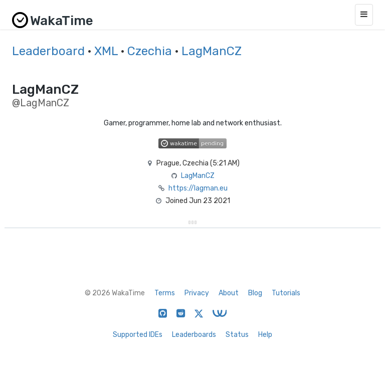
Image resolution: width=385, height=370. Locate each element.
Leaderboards (194, 334)
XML (106, 51)
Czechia (149, 51)
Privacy (196, 293)
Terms (164, 293)
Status (237, 334)
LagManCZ (211, 51)
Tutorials (286, 293)
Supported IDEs (137, 334)
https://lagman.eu (198, 188)
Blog (255, 293)
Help (265, 334)
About (229, 293)
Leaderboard (48, 51)
